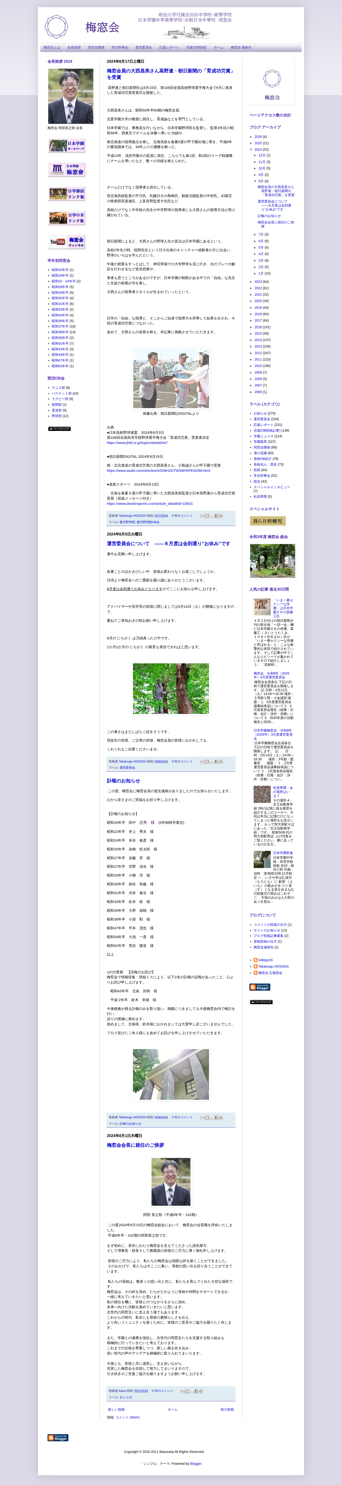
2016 (259, 327)
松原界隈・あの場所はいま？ (283, 792)
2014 (259, 340)
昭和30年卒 (60, 298)
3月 (261, 260)
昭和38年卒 (60, 332)
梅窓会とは (52, 47)
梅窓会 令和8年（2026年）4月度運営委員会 (272, 675)
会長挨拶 (74, 47)
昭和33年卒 (60, 309)
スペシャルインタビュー (272, 487)
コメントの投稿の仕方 (270, 924)
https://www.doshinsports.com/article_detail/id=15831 (150, 503)
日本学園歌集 (283, 853)
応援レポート (169, 47)
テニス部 (58, 388)
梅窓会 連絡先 (241, 47)
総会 (257, 481)
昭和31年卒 (60, 304)
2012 (259, 353)
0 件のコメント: (183, 515)
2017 (259, 320)
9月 (261, 175)
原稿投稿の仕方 (265, 941)
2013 (259, 346)
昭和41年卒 (60, 343)
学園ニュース (264, 436)
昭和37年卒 (60, 326)
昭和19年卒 (60, 275)
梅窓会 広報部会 (270, 973)
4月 (261, 254)
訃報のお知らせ (123, 780)
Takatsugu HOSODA (273, 966)
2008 (259, 379)
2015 (259, 333)
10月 (262, 168)
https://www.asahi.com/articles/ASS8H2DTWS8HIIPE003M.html (158, 470)
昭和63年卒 (60, 366)
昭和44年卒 (60, 355)
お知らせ (260, 413)
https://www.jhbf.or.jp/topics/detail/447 (137, 443)
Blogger (195, 1464)
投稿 (257, 470)
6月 (261, 241)
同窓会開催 (96, 47)
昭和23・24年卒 (64, 281)
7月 (261, 234)
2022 (259, 288)
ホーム (219, 47)
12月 (262, 155)
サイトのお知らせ (267, 930)
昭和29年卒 (60, 292)
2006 (259, 392)
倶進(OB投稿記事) (267, 430)
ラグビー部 (60, 399)
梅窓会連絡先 (264, 947)
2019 (259, 307)
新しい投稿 (116, 1409)
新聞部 (57, 404)
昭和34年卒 (60, 315)
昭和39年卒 (60, 338)
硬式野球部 (127, 522)
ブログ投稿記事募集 (269, 936)
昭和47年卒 (60, 360)
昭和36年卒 (60, 321)
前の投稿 (227, 1409)
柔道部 (57, 410)
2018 (259, 314)
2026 (259, 137)
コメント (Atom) (127, 1417)
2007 (259, 385)
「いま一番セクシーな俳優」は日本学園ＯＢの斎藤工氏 (283, 608)
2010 (259, 366)
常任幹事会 (120, 47)
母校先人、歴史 (265, 464)
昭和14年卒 (60, 270)
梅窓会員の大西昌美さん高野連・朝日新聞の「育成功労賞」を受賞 (276, 191)
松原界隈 (260, 496)
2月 (261, 267)
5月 (261, 247)
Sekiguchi (265, 960)
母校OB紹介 (263, 459)
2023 (259, 282)
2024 (259, 149)
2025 (259, 143)
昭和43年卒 (60, 349)
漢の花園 (260, 453)
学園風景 (260, 442)
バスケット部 (62, 393)
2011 (259, 359)
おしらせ (126, 1397)
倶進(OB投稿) (196, 47)
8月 (261, 181)
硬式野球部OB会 (148, 522)
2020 (259, 301)
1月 (261, 273)
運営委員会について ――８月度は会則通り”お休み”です (168, 543)
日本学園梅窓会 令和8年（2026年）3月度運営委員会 (273, 734)
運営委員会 (143, 47)
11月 (262, 162)
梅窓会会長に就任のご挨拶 (135, 1145)
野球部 (57, 416)
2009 (259, 372)
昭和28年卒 (60, 287)
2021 (259, 294)
